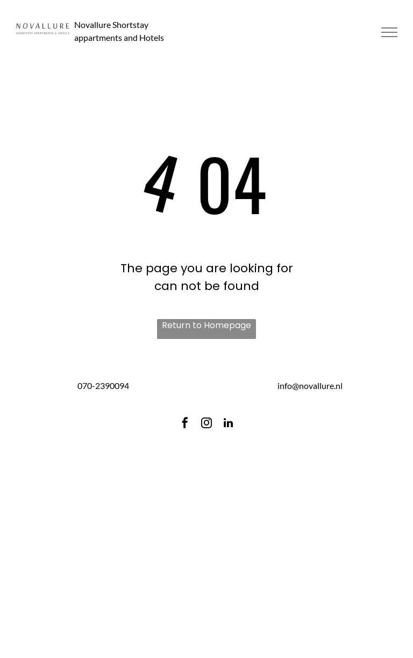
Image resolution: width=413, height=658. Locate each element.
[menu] (389, 32)
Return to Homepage (206, 325)
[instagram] (206, 424)
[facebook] (185, 424)
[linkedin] (228, 424)
